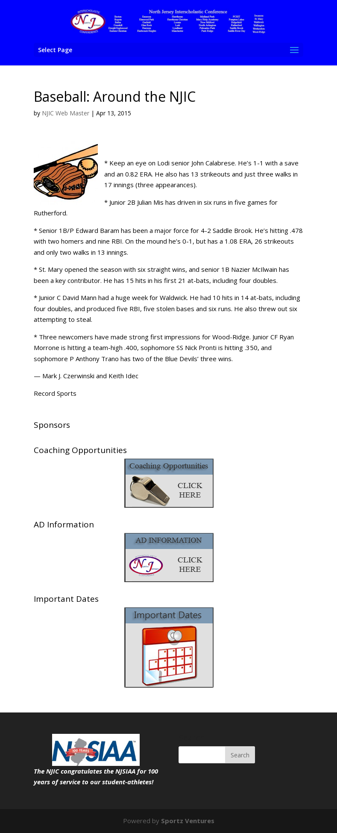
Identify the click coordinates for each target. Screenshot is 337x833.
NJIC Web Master (65, 113)
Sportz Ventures (187, 820)
